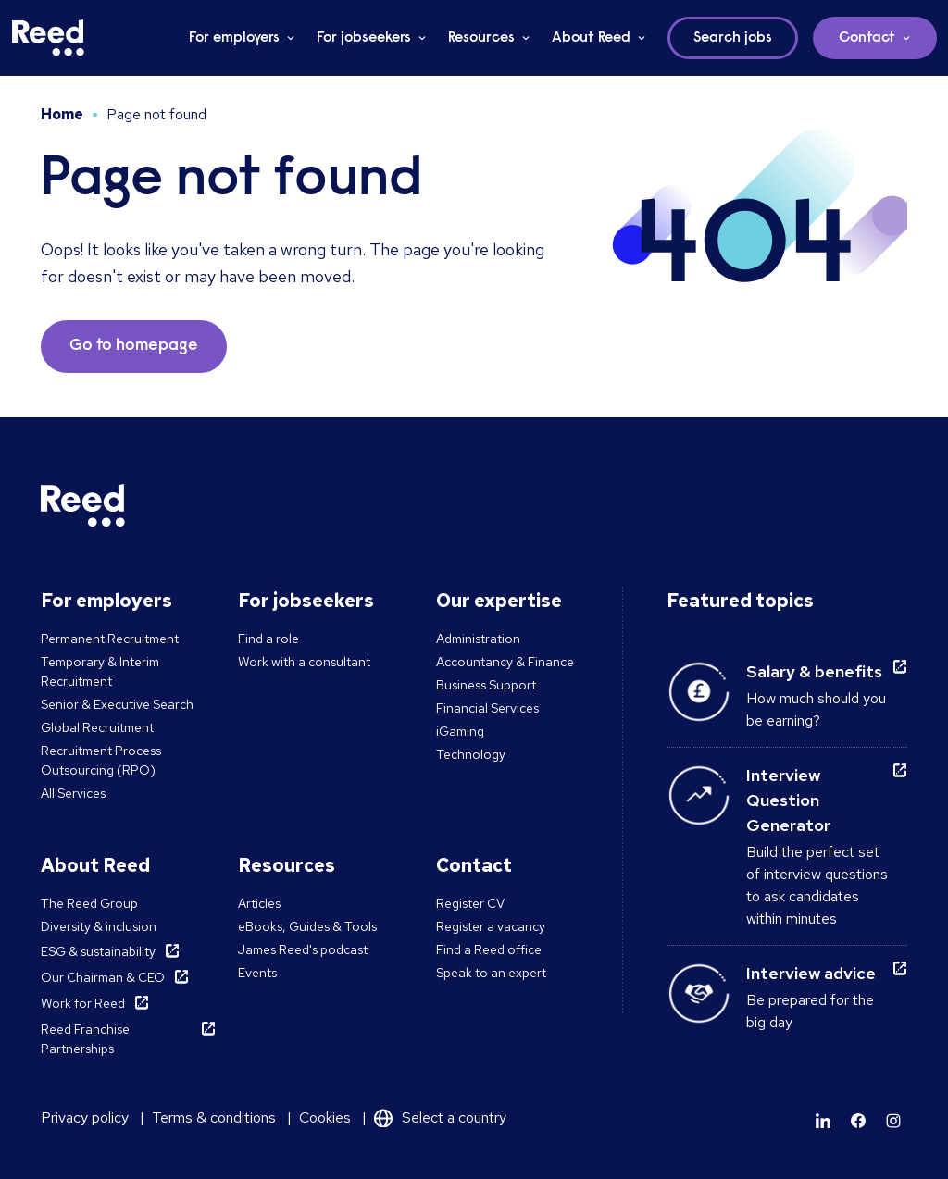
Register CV (470, 903)
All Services (73, 793)
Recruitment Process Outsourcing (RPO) (101, 760)
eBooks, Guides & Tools (307, 926)
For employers (234, 38)
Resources (481, 38)
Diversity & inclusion (98, 926)
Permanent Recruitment (110, 638)
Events (257, 972)
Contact (867, 38)
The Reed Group (89, 903)
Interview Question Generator (788, 800)
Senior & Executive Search (117, 704)
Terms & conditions (214, 1117)
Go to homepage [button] (133, 346)
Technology (470, 754)
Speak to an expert (491, 972)
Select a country (454, 1117)
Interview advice (811, 973)
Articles (259, 903)
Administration (478, 638)
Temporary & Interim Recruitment (100, 671)
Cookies (325, 1117)
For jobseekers (364, 38)
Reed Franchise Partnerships (85, 1039)
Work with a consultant (304, 661)
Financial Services (487, 708)
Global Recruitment (97, 727)
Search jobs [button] (732, 38)
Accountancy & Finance (505, 661)
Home (62, 114)
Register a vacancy (490, 926)
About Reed (591, 38)
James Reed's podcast (303, 949)
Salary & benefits (814, 671)
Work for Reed (83, 1003)
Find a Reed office (489, 949)
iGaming (460, 731)
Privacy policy (85, 1117)
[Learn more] (823, 1121)
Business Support (486, 684)
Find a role (268, 638)
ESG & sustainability (98, 951)
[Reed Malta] (48, 38)
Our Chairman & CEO (103, 977)
